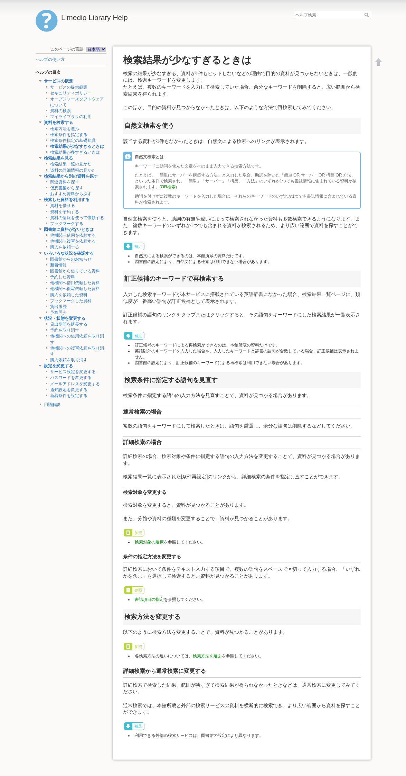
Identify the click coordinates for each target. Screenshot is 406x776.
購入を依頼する (64, 247)
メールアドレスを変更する (75, 383)
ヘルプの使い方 (50, 59)
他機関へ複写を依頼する (73, 241)
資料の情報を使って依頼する (77, 217)
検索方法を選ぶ (64, 128)
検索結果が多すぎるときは (75, 152)
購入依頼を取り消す (68, 360)
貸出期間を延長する (68, 324)
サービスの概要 (58, 81)
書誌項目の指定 (149, 599)
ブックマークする (66, 223)
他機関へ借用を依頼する (73, 235)
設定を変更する (58, 365)
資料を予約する (64, 211)
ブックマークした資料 (71, 300)
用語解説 (52, 404)
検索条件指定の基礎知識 (73, 140)
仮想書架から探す (66, 188)
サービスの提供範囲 (68, 87)
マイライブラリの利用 (71, 116)
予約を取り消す (64, 330)
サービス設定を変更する (73, 371)
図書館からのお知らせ (71, 259)
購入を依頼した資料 (68, 294)
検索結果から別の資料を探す (71, 176)
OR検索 (168, 186)
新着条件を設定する (68, 395)
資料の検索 (60, 110)
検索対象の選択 (149, 542)
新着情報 (58, 265)
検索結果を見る (58, 158)
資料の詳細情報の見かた (73, 170)
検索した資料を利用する (66, 199)
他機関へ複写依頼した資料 (75, 288)
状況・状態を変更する (64, 318)
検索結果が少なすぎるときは (77, 146)
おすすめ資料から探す (71, 193)
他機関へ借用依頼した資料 (75, 282)
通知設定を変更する (68, 389)
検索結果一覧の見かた (71, 164)
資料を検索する (58, 122)
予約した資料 (62, 276)
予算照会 (58, 312)
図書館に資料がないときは (69, 229)
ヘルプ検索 (367, 14)
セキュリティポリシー (71, 93)
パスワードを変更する (71, 377)
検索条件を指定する (68, 134)
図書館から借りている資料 (75, 271)
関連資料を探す (64, 182)
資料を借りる (62, 205)
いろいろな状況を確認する (69, 253)
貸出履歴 (58, 306)
